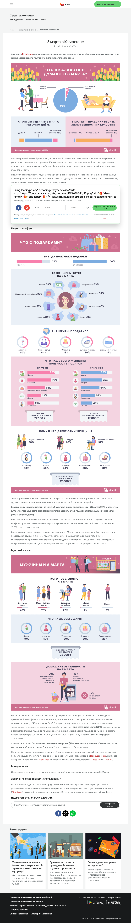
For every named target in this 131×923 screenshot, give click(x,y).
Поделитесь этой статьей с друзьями (32, 797)
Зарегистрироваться (105, 4)
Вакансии (59, 905)
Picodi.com (27, 54)
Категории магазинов (41, 913)
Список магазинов (19, 913)
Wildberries (43, 759)
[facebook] (18, 208)
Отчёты (14, 909)
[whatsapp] (73, 813)
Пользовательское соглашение (63, 215)
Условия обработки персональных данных (31, 905)
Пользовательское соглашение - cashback (31, 897)
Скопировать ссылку (109, 804)
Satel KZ (108, 759)
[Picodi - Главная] (65, 4)
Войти (105, 218)
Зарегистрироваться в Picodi (104, 207)
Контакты (24, 909)
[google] (27, 208)
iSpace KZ (95, 759)
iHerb (103, 755)
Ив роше (94, 755)
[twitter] (65, 813)
